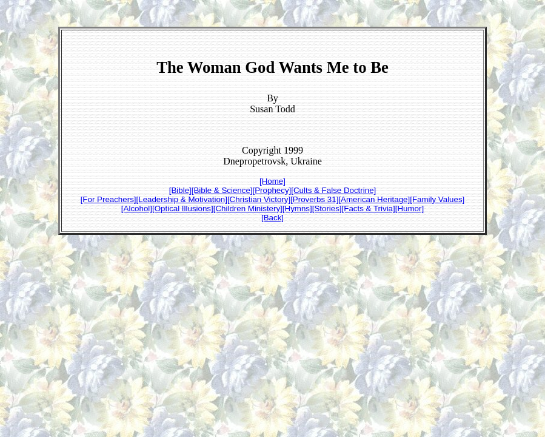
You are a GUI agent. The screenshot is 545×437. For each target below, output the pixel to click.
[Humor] (409, 208)
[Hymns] (297, 208)
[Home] (272, 181)
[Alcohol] (136, 208)
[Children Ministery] (248, 208)
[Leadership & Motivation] (181, 199)
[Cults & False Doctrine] (333, 190)
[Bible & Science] (222, 190)
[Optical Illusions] (182, 208)
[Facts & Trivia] (368, 208)
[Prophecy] (272, 190)
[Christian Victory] (258, 199)
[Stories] (327, 208)
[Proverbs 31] (314, 199)
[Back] (272, 217)
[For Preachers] (108, 199)
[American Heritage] (374, 199)
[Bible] (180, 190)
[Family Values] (437, 199)
